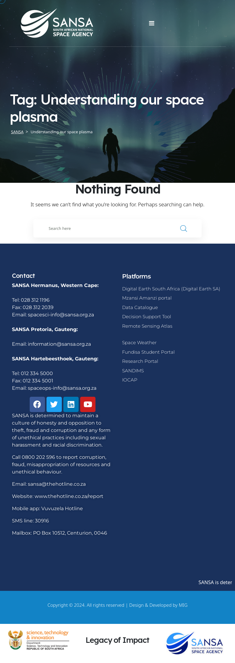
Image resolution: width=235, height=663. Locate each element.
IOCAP (129, 380)
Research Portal (140, 361)
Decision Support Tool (146, 316)
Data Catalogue (140, 307)
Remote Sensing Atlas (147, 326)
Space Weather (139, 342)
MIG (183, 605)
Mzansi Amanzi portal (147, 298)
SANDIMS (133, 371)
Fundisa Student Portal (148, 352)
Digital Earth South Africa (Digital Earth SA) (171, 289)
